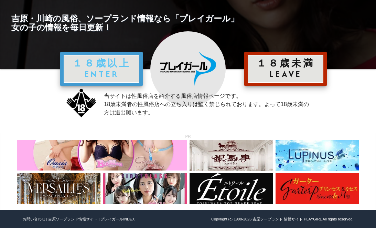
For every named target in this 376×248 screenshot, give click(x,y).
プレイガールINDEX (117, 219)
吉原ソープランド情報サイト (72, 219)
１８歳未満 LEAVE (285, 68)
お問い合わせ (34, 219)
